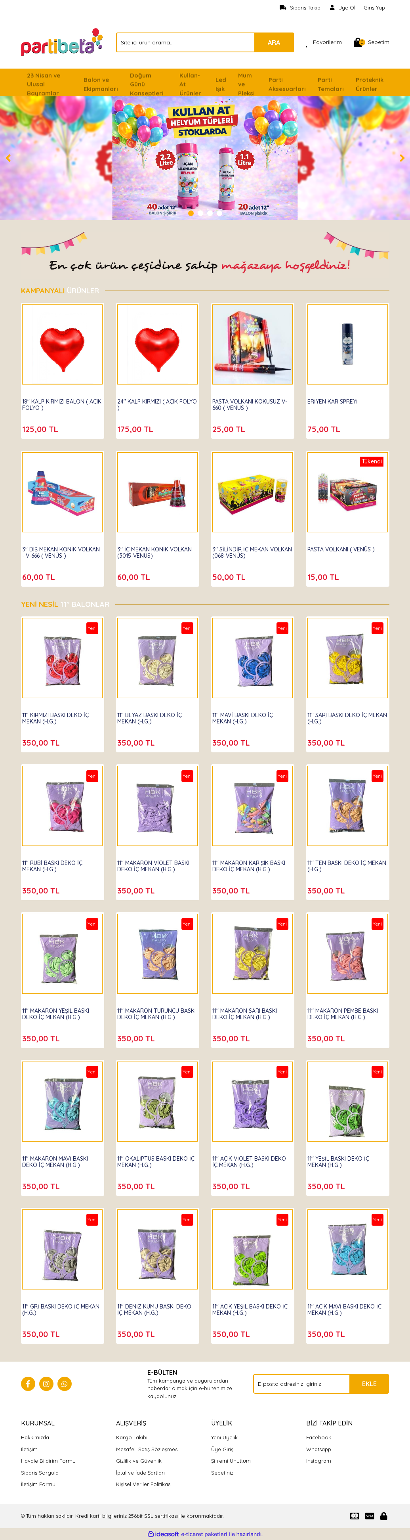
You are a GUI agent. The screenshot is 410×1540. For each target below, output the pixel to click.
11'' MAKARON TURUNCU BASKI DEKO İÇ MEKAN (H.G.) (153, 1013)
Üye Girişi (223, 1449)
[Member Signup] (343, 8)
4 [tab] (219, 213)
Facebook (318, 1437)
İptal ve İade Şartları (140, 1472)
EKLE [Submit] (369, 1384)
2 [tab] (200, 213)
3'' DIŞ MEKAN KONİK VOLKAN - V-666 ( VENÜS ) (60, 548)
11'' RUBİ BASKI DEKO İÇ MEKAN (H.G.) (57, 862)
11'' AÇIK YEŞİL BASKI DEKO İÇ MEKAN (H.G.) (251, 1305)
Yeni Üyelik (224, 1437)
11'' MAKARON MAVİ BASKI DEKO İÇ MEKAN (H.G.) (60, 1157)
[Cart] (371, 42)
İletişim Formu (38, 1484)
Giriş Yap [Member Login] (374, 7)
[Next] (402, 158)
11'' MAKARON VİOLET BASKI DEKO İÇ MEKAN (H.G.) (151, 865)
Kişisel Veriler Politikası (144, 1484)
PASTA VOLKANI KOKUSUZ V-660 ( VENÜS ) (251, 400)
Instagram (318, 1461)
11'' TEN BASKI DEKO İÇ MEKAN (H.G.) (341, 862)
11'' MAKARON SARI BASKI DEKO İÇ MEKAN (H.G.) (249, 1009)
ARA (274, 42)
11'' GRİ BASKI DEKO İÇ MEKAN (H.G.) (55, 1305)
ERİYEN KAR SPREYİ (337, 397)
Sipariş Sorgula (40, 1472)
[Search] (205, 42)
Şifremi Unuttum (231, 1461)
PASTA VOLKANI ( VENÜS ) (345, 545)
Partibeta (39, 389)
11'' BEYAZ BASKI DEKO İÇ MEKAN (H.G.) (154, 714)
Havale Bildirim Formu (48, 1461)
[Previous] (8, 158)
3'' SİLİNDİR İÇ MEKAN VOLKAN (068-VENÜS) (245, 548)
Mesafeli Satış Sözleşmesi (147, 1449)
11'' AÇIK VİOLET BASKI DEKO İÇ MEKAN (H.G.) (246, 1157)
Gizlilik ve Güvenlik (139, 1461)
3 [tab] (210, 213)
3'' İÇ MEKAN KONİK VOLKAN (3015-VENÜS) (151, 548)
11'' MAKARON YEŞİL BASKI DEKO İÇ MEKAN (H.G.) (60, 1009)
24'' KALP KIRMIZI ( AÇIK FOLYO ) (152, 400)
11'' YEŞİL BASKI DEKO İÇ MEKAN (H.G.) (343, 1157)
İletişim (29, 1449)
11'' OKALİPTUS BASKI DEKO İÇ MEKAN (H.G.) (157, 1157)
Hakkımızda (35, 1437)
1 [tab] (191, 213)
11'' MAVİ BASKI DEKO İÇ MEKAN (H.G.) (247, 714)
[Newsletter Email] (321, 1384)
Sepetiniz (222, 1472)
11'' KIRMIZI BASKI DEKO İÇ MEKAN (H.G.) (60, 714)
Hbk (32, 703)
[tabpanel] (205, 158)
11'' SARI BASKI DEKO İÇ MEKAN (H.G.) (342, 714)
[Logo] (62, 41)
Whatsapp (318, 1449)
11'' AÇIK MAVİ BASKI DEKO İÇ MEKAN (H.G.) (345, 1305)
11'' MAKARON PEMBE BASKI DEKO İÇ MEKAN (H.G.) (347, 1009)
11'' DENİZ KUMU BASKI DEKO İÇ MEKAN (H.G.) (151, 1305)
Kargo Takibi (131, 1437)
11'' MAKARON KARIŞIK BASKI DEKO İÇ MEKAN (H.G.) (246, 865)
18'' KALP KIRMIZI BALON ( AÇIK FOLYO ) (60, 400)
